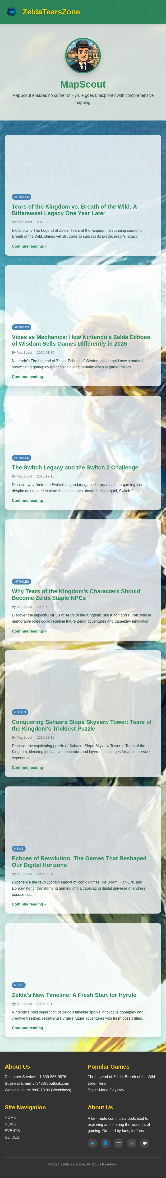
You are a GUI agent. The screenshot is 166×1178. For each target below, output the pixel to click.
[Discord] (144, 1143)
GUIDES (12, 1137)
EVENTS (12, 1131)
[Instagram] (118, 1143)
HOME (10, 1118)
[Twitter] (92, 1143)
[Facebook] (105, 1143)
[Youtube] (131, 1143)
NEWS (10, 1124)
